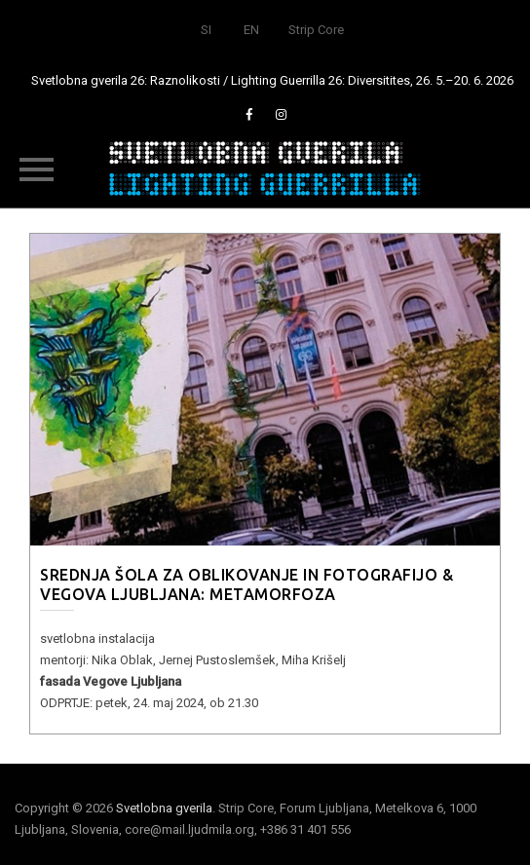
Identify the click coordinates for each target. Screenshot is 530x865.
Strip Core (316, 29)
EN (251, 29)
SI (206, 29)
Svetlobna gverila (164, 808)
